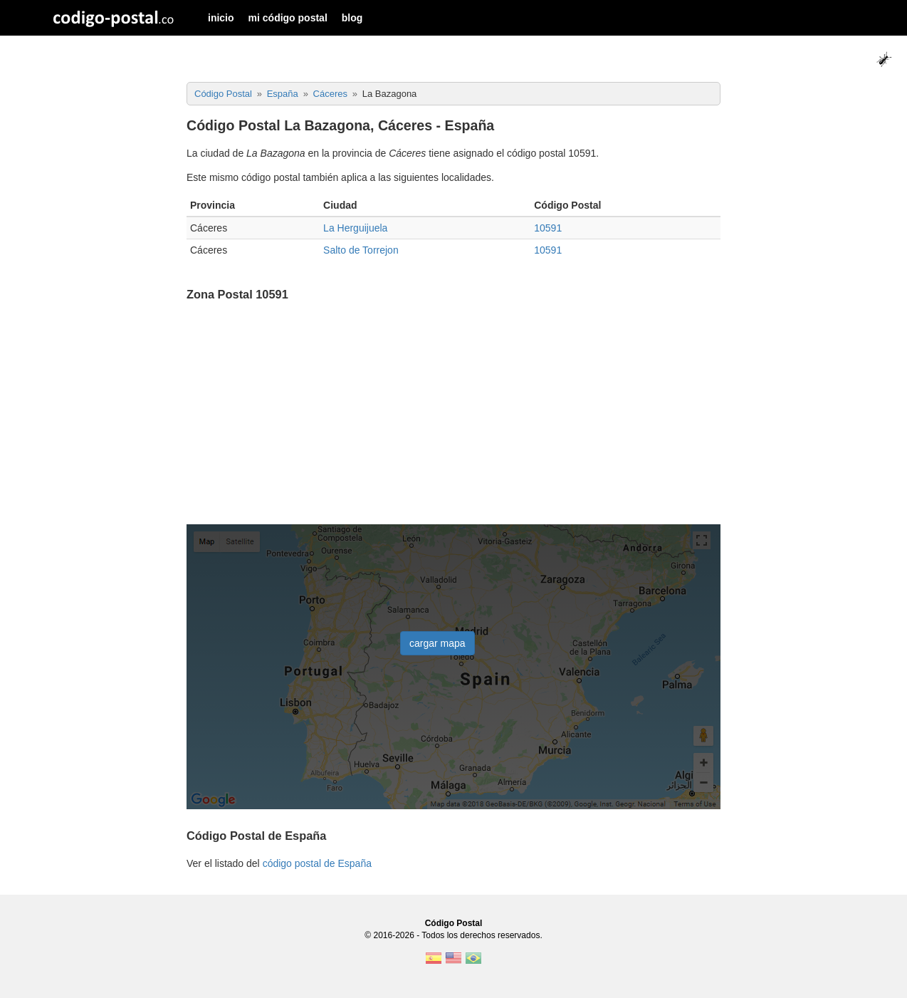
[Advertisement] (453, 414)
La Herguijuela (355, 228)
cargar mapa (437, 643)
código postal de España (317, 863)
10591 (548, 228)
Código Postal (454, 923)
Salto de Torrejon (361, 250)
